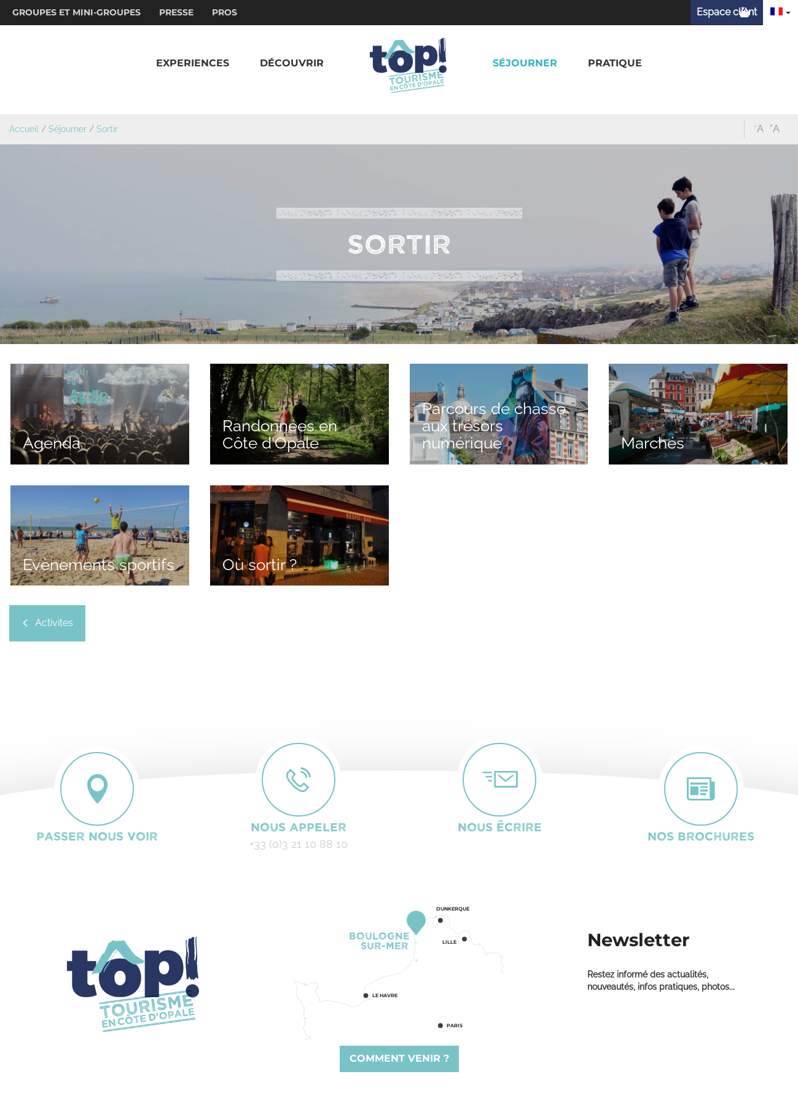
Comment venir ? (399, 1058)
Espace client (727, 12)
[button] (192, 64)
